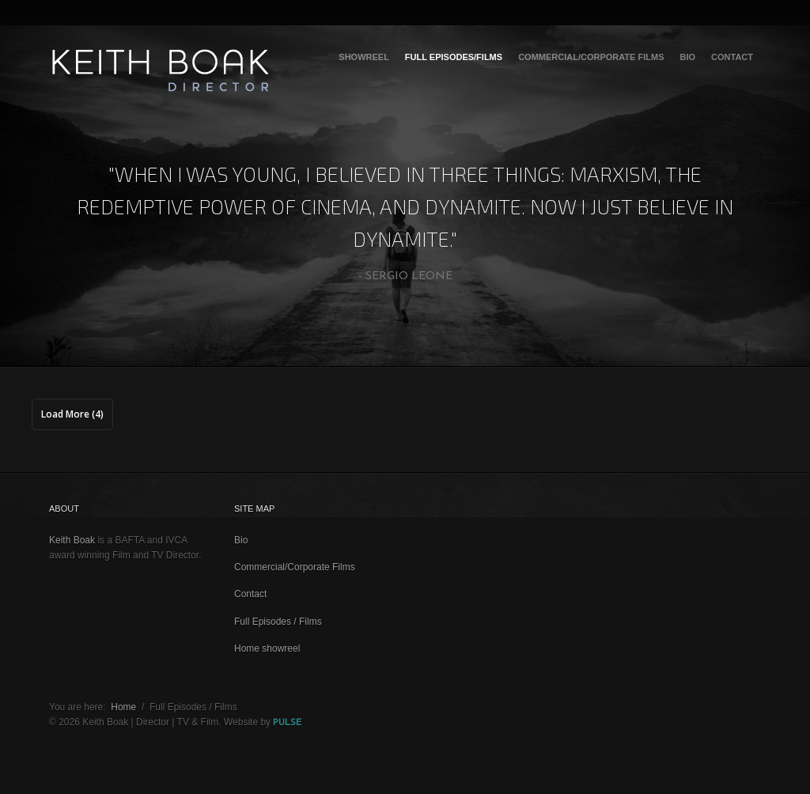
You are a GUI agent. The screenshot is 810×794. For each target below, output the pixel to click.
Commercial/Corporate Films (591, 57)
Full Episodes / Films (278, 621)
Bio (687, 57)
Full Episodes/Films (453, 57)
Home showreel (267, 648)
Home (123, 707)
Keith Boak (72, 540)
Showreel (364, 57)
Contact (732, 57)
